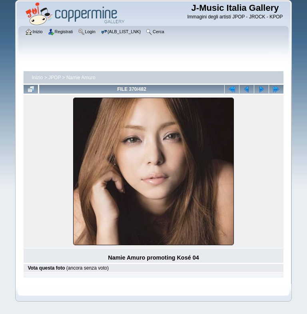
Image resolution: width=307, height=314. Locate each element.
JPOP (54, 77)
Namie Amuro (81, 77)
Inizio (37, 77)
